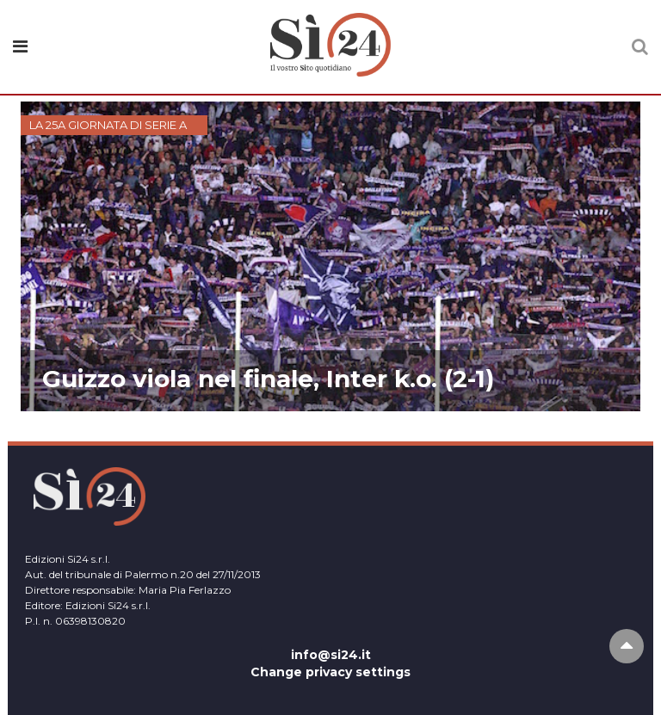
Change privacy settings (330, 672)
